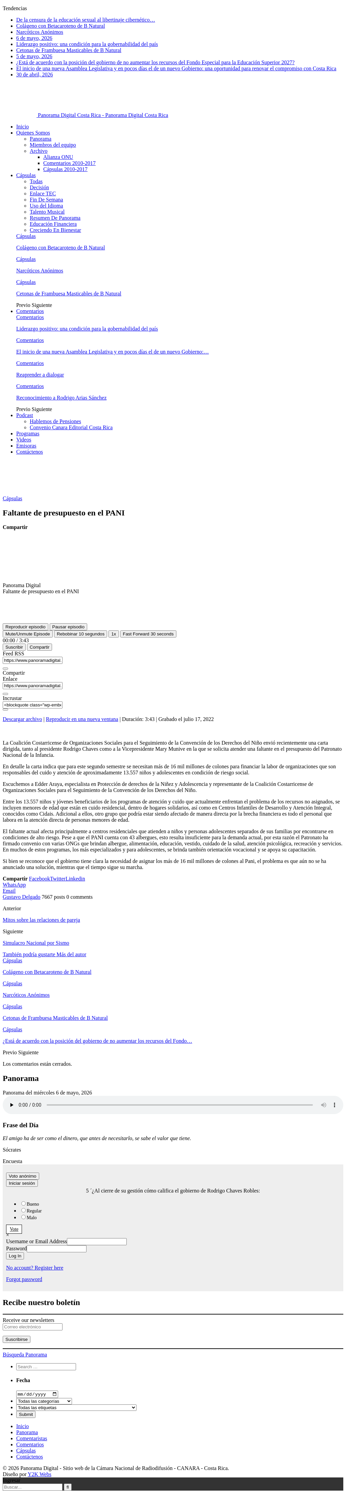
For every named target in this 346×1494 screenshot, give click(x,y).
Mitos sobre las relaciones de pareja (41, 920)
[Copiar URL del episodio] (5, 694)
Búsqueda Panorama (25, 1354)
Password (16, 1248)
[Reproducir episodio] (25, 626)
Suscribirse (16, 1339)
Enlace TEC (43, 193)
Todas (36, 181)
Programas (27, 433)
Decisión (39, 187)
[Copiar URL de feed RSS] (5, 669)
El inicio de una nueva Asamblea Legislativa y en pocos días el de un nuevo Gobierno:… (112, 352)
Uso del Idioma (46, 206)
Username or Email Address (36, 1241)
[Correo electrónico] (33, 1326)
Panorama (40, 139)
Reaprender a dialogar (40, 375)
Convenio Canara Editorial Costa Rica (71, 427)
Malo (32, 1217)
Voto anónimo (22, 1176)
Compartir (40, 647)
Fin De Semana (46, 199)
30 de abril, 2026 (34, 74)
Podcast (24, 415)
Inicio (22, 126)
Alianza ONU (58, 157)
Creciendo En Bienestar (55, 230)
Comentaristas (31, 1439)
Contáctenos (29, 452)
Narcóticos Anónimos (39, 32)
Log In (15, 1255)
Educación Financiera (53, 224)
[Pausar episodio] (69, 626)
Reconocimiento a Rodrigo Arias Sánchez (61, 398)
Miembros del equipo (53, 145)
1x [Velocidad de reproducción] (113, 633)
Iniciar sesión (22, 1183)
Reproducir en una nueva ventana (82, 719)
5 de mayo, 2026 (34, 56)
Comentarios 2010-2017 (69, 163)
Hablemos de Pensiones (55, 421)
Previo (24, 305)
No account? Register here (34, 1268)
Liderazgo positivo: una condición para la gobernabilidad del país (87, 44)
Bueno (33, 1204)
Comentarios (30, 311)
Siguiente (42, 305)
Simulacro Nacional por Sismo (36, 943)
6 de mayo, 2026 (34, 38)
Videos (23, 439)
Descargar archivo (22, 719)
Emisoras (26, 446)
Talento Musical (47, 212)
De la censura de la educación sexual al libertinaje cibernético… (85, 20)
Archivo (38, 151)
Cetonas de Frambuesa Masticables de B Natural (68, 50)
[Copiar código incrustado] (5, 709)
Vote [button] (14, 1229)
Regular (34, 1210)
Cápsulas (26, 175)
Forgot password (24, 1279)
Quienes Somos (33, 133)
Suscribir (14, 647)
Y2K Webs (39, 1475)
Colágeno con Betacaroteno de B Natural (60, 26)
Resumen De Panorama (55, 218)
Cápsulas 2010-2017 (65, 169)
